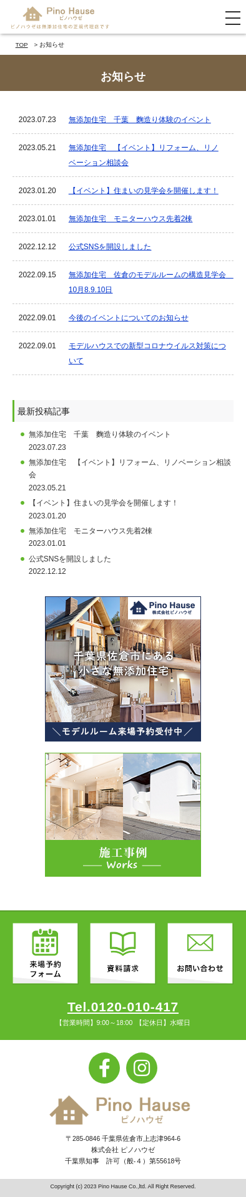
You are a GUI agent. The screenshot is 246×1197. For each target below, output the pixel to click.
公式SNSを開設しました (110, 246)
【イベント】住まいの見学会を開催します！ (144, 190)
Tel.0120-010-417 (123, 1006)
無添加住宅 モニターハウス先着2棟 (131, 218)
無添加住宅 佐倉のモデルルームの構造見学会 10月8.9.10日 (148, 282)
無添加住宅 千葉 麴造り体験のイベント (140, 119)
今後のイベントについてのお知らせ (129, 317)
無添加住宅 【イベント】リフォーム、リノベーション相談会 (144, 155)
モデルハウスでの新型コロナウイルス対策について (147, 353)
